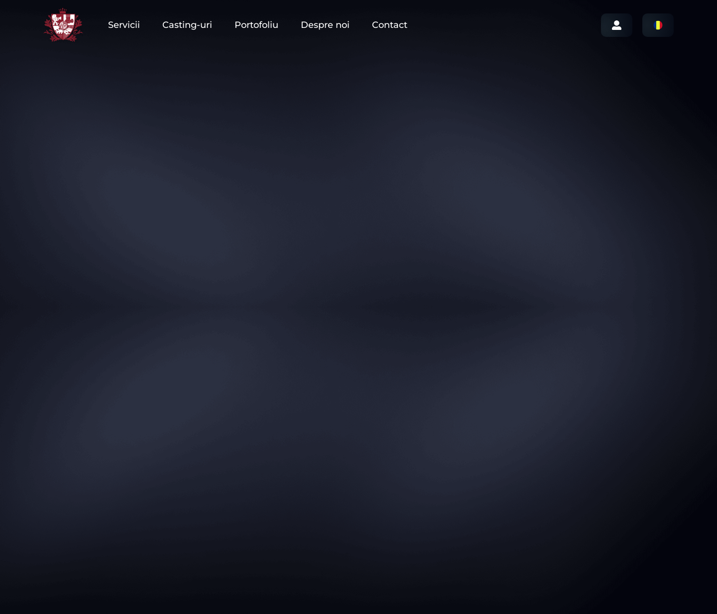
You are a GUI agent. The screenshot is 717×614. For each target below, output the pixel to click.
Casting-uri (187, 24)
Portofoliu (256, 24)
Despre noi (325, 24)
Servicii (124, 24)
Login (616, 25)
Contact (389, 24)
